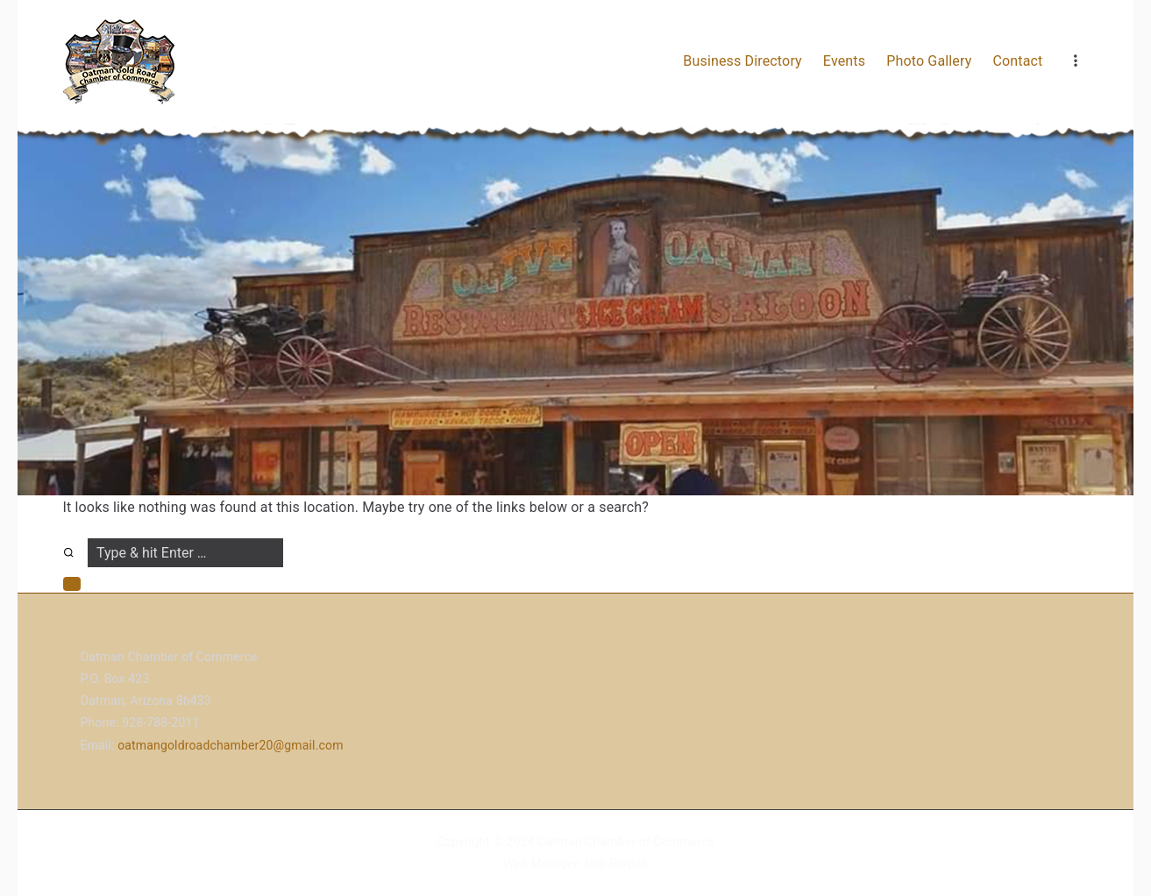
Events (844, 61)
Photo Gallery (928, 61)
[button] (72, 584)
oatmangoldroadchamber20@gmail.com (230, 745)
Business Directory (742, 61)
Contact (1017, 61)
